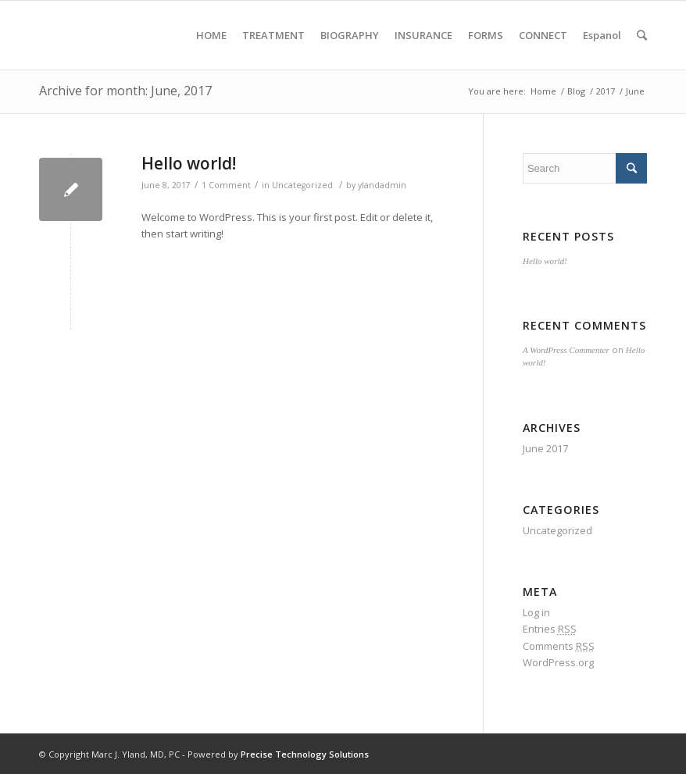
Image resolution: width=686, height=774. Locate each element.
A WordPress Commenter (566, 350)
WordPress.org (558, 662)
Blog (576, 91)
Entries (550, 629)
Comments (559, 646)
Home (543, 91)
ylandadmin (382, 185)
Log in (536, 612)
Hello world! (188, 163)
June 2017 (545, 448)
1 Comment (226, 185)
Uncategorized (302, 185)
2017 (605, 91)
